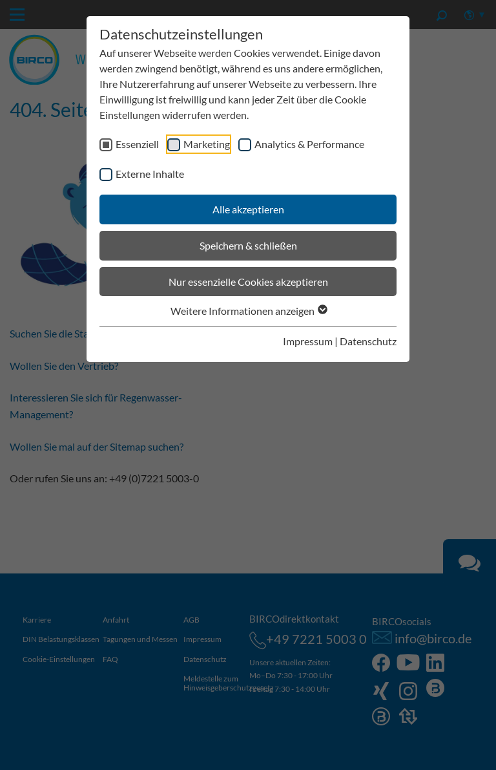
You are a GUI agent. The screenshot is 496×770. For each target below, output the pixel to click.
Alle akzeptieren (248, 209)
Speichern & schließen (248, 245)
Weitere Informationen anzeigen (248, 311)
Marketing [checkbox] (206, 144)
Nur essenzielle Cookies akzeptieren (248, 281)
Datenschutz (368, 341)
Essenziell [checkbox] (137, 144)
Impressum (308, 341)
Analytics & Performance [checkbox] (309, 144)
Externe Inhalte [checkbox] (150, 173)
